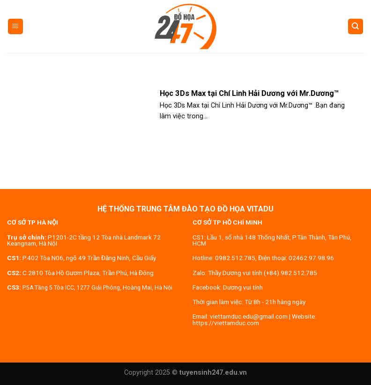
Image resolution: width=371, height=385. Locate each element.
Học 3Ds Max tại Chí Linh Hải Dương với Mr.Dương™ (249, 93)
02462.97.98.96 (311, 258)
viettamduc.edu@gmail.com (249, 316)
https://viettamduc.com (226, 323)
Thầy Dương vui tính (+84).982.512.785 (262, 272)
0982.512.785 (235, 258)
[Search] (356, 26)
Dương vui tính (243, 287)
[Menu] (15, 26)
